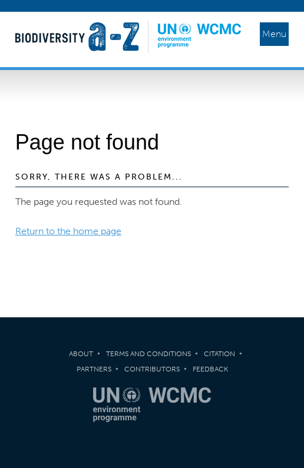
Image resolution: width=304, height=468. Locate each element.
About (81, 354)
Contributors (152, 369)
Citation (219, 354)
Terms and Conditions (148, 354)
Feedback (210, 369)
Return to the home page (68, 231)
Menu (274, 33)
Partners (94, 369)
